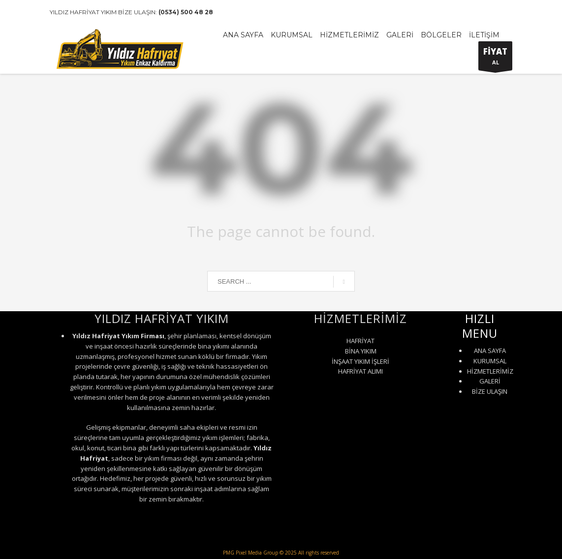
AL (495, 58)
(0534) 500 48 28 (185, 12)
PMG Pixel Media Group (250, 552)
